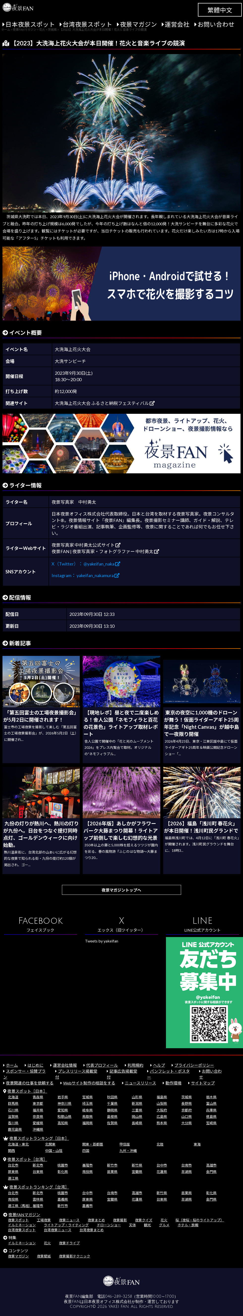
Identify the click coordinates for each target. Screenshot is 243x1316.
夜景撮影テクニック (74, 1256)
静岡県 (112, 1110)
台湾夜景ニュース (57, 1230)
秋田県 (112, 1097)
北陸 (160, 1144)
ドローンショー (109, 1225)
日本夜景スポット (30, 24)
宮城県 (87, 1097)
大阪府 (162, 1110)
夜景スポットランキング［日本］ (39, 1138)
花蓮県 (162, 1172)
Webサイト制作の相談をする (89, 1083)
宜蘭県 (137, 1172)
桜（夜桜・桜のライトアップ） (199, 1220)
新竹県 (137, 1165)
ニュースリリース (140, 1083)
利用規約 (135, 1065)
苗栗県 (112, 1172)
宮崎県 (211, 1123)
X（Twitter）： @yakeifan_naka (86, 563)
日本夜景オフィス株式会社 (108, 1301)
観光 (147, 1225)
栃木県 (211, 1097)
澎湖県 (186, 1172)
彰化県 (62, 1172)
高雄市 (211, 1165)
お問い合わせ (216, 24)
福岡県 (87, 1123)
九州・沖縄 (128, 1151)
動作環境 (173, 1083)
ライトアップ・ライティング (66, 1225)
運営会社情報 (65, 1065)
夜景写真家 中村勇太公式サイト (86, 545)
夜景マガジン (138, 24)
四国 (85, 1151)
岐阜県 (87, 1110)
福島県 (162, 1097)
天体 (132, 1225)
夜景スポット (18, 1220)
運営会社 (177, 24)
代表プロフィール (102, 1065)
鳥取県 (87, 1116)
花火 (164, 1220)
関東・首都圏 (92, 1144)
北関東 (50, 1144)
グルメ (164, 1225)
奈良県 (38, 1116)
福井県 (38, 1110)
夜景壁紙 (44, 1256)
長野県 (186, 1103)
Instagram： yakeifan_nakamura (85, 575)
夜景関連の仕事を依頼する (30, 1083)
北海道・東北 (18, 1144)
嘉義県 (62, 1199)
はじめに (35, 1065)
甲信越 (124, 1144)
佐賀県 (112, 1123)
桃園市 (62, 1165)
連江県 (13, 1178)
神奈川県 (64, 1103)
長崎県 (137, 1123)
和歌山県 (64, 1116)
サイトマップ (203, 1083)
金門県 (211, 1172)
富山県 (211, 1103)
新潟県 (137, 1103)
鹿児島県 (15, 1129)
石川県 (13, 1110)
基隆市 (87, 1165)
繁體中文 (220, 10)
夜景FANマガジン (24, 1214)
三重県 (137, 1110)
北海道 (13, 1097)
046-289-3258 (118, 1296)
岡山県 (137, 1116)
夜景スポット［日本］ (27, 1091)
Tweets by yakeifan (101, 941)
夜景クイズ (143, 1220)
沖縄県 (38, 1129)
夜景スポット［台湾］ (27, 1159)
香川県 (13, 1123)
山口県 (186, 1116)
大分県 (186, 1123)
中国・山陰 (53, 1151)
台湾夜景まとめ (92, 1230)
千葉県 (112, 1103)
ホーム (12, 1065)
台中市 (162, 1165)
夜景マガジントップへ (121, 890)
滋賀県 (13, 1116)
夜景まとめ (96, 1220)
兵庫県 (211, 1110)
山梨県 (162, 1103)
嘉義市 (87, 1206)
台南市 (186, 1165)
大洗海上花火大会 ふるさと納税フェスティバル (105, 403)
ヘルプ (159, 1065)
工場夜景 (44, 1220)
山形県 (137, 1097)
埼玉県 (87, 1103)
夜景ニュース (69, 1220)
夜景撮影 (120, 1220)
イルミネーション (22, 1225)
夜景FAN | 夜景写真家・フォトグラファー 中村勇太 (105, 551)
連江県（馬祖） (20, 1206)
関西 (11, 1151)
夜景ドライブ (69, 1243)
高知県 (62, 1123)
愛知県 (62, 1110)
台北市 (13, 1165)
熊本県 (162, 1123)
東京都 (38, 1103)
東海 (197, 1144)
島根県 (112, 1116)
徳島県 (211, 1116)
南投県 (87, 1172)
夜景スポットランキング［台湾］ (39, 1187)
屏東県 (13, 1172)
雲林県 (38, 1199)
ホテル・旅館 (188, 1225)
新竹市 (112, 1165)
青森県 (38, 1097)
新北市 (38, 1165)
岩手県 (62, 1097)
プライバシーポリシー (194, 1065)
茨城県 (186, 1097)
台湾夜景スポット (87, 24)
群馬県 (13, 1103)
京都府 (186, 1110)
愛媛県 (38, 1123)
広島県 (162, 1116)
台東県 (38, 1172)
